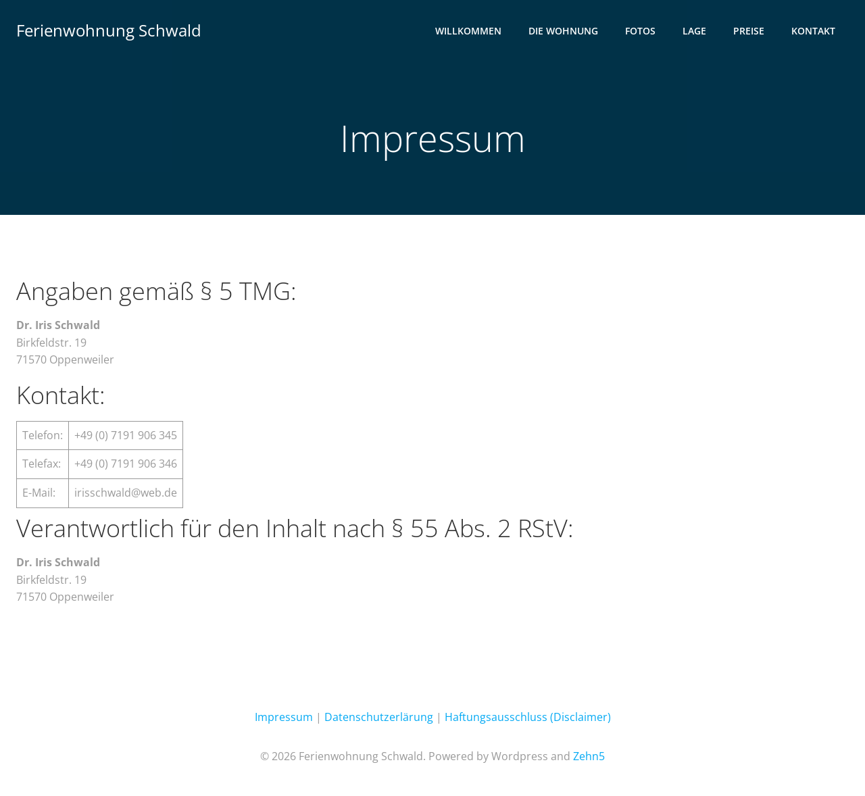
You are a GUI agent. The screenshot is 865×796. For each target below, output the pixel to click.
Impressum (284, 717)
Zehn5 (589, 756)
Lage (694, 30)
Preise (748, 30)
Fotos (640, 30)
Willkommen (468, 30)
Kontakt (813, 30)
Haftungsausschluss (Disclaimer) (528, 717)
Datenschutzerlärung (378, 717)
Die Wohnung (563, 30)
